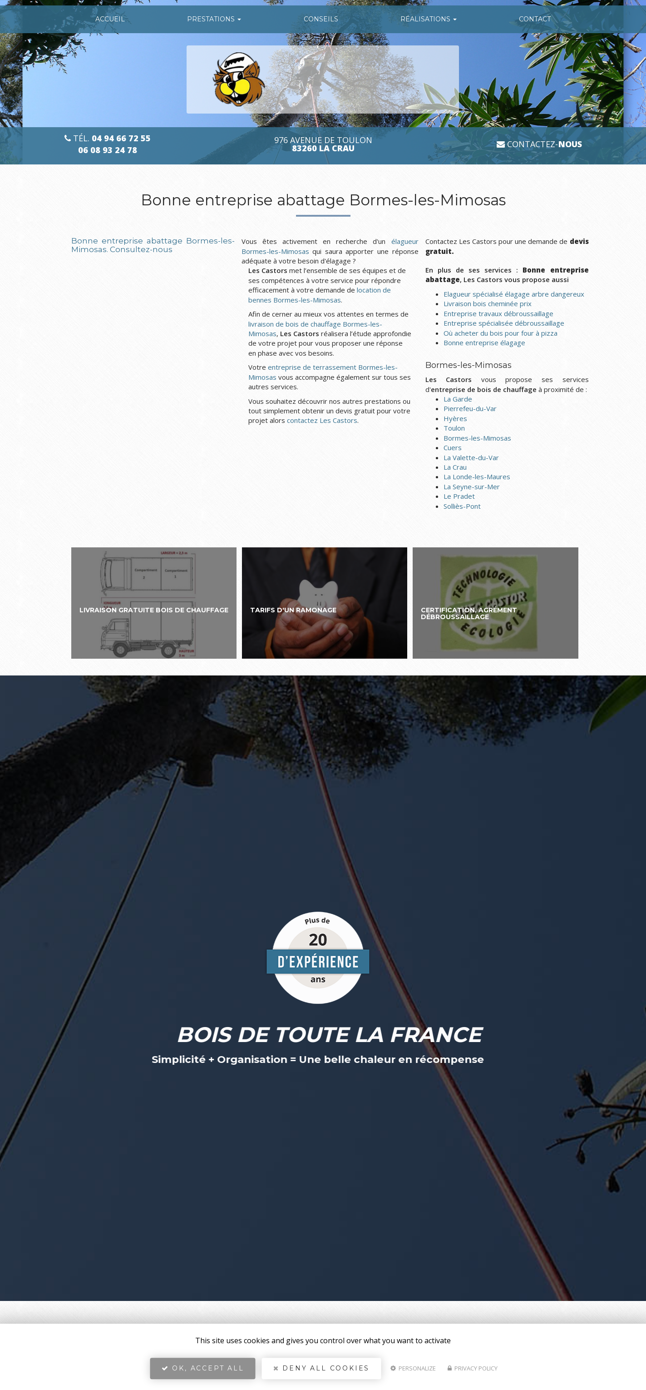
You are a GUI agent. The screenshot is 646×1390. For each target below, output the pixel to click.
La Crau (455, 467)
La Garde (458, 398)
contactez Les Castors (322, 420)
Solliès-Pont (462, 506)
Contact (535, 19)
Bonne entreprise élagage (484, 342)
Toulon (454, 427)
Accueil (110, 19)
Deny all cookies (321, 1370)
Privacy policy (473, 1370)
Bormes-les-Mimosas (477, 437)
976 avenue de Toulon (323, 144)
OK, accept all (203, 1370)
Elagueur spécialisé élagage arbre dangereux (514, 293)
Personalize (413, 1370)
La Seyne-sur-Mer (472, 486)
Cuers (453, 447)
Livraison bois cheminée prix (488, 303)
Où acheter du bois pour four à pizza (500, 333)
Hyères (455, 418)
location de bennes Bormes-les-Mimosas (319, 294)
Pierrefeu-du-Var (470, 408)
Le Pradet (459, 496)
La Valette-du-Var (471, 457)
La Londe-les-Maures (477, 476)
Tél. (107, 138)
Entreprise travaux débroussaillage (498, 313)
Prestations (214, 19)
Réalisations (428, 19)
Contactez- (539, 144)
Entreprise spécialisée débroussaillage (504, 323)
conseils (321, 19)
